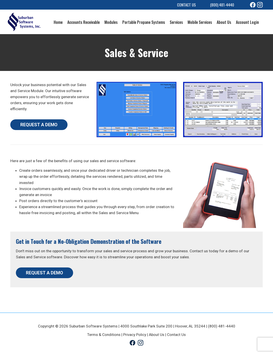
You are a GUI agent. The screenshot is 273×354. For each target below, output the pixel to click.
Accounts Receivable (83, 22)
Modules (111, 22)
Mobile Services (200, 22)
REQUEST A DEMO (38, 124)
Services (176, 22)
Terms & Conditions (104, 334)
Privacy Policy (134, 334)
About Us (224, 22)
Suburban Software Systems (93, 326)
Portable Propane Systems (143, 22)
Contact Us (186, 5)
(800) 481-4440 (222, 5)
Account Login (247, 22)
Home (58, 22)
